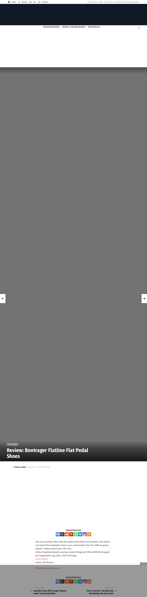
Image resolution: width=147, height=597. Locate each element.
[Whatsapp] (76, 534)
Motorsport (94, 27)
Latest (13, 2)
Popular (24, 2)
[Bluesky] (80, 534)
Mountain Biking (51, 27)
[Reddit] (67, 534)
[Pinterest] (71, 534)
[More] (89, 534)
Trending (44, 2)
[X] (62, 534)
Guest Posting (92, 2)
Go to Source (41, 559)
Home (100, 2)
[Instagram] (85, 534)
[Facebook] (58, 534)
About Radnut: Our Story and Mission (126, 2)
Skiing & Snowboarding (73, 27)
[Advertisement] (73, 49)
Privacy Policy (108, 2)
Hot (34, 2)
